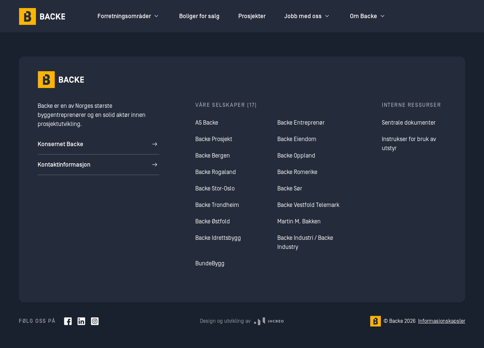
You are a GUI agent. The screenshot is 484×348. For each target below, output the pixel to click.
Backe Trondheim (217, 205)
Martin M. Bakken (299, 221)
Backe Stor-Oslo (215, 188)
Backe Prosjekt (213, 139)
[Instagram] (95, 321)
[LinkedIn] (81, 321)
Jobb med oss (307, 16)
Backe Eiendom (296, 139)
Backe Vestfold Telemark (308, 205)
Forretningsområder (128, 16)
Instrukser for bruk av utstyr (409, 144)
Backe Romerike (297, 172)
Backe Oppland (296, 155)
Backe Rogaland (215, 172)
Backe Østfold (212, 221)
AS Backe (206, 122)
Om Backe (368, 16)
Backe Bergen (212, 155)
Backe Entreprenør (301, 122)
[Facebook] (68, 321)
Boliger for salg (199, 16)
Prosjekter (252, 16)
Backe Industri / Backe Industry (305, 242)
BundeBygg (210, 263)
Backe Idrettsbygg (218, 238)
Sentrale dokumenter (409, 122)
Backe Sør (289, 188)
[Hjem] (42, 16)
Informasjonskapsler (441, 321)
